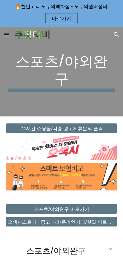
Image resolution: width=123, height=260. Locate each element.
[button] (6, 34)
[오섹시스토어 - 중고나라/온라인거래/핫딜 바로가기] (61, 222)
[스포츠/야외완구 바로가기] (61, 209)
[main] (61, 71)
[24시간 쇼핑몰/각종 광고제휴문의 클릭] (61, 128)
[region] (61, 13)
